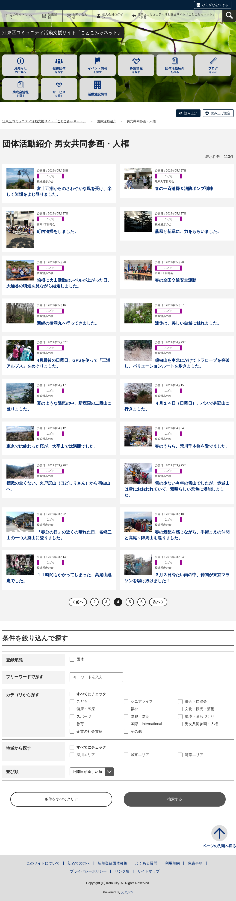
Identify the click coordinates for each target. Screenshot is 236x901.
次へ (156, 602)
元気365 (127, 892)
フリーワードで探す (24, 677)
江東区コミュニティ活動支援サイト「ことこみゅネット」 (44, 121)
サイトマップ (148, 871)
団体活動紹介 (106, 121)
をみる (174, 70)
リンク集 (122, 871)
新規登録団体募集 (112, 863)
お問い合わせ (79, 16)
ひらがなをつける (215, 5)
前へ (79, 602)
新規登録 (52, 16)
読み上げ (190, 113)
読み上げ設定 (220, 113)
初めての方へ (79, 863)
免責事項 (195, 863)
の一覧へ (20, 70)
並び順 (12, 771)
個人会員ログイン (112, 16)
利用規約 (172, 863)
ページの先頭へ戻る (219, 846)
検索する (174, 799)
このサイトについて (22, 16)
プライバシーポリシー (88, 871)
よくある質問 (146, 863)
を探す (58, 70)
